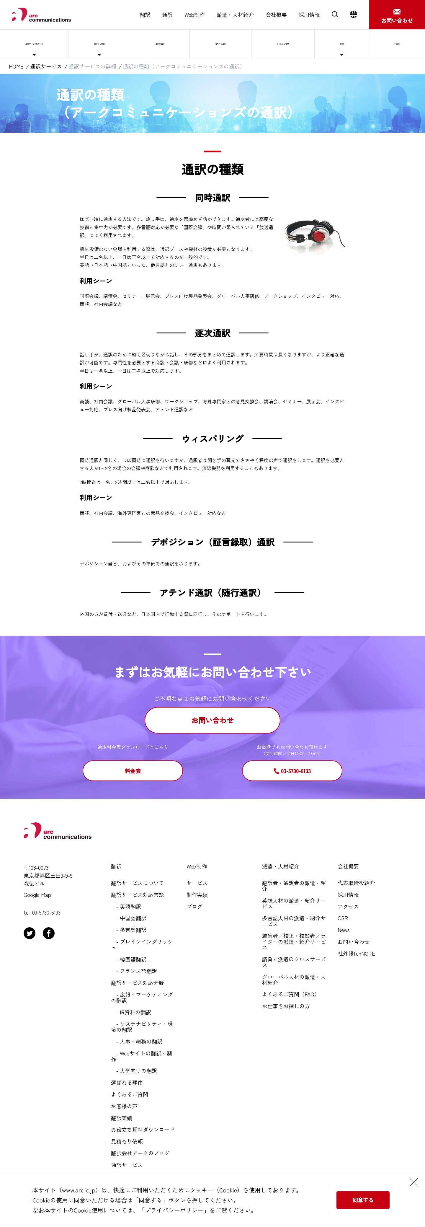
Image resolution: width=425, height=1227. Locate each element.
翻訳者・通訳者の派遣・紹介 (294, 886)
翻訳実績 (121, 1118)
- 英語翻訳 (126, 907)
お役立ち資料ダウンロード (143, 1130)
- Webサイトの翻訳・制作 (141, 1056)
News (344, 930)
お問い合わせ (212, 720)
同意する (363, 1200)
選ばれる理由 (116, 44)
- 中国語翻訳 (128, 918)
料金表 (133, 771)
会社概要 (276, 15)
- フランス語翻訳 (134, 971)
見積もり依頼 (127, 1141)
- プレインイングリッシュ (142, 945)
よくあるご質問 (302, 44)
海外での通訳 (236, 44)
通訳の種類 (176, 44)
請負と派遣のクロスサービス (294, 962)
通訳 (167, 15)
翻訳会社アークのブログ (140, 1153)
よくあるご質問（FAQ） (291, 994)
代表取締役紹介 (356, 883)
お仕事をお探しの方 (286, 1006)
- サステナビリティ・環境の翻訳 (142, 1027)
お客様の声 (124, 1106)
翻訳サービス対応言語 (137, 895)
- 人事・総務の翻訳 (136, 1042)
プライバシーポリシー (174, 1210)
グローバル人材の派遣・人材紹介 (294, 980)
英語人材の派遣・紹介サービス (294, 904)
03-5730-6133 (296, 771)
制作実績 (197, 895)
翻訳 (145, 15)
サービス (197, 883)
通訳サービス (46, 66)
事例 (357, 44)
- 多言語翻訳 (128, 930)
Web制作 (194, 15)
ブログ (194, 907)
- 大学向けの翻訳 (134, 1071)
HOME (16, 66)
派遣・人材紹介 (235, 15)
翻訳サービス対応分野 (137, 983)
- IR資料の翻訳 (131, 1012)
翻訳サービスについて (137, 883)
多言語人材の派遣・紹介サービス (294, 921)
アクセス (348, 907)
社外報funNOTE (356, 953)
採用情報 (309, 15)
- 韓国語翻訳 (128, 959)
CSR (343, 918)
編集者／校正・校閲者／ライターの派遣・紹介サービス (294, 941)
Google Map (37, 895)
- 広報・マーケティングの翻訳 (142, 997)
